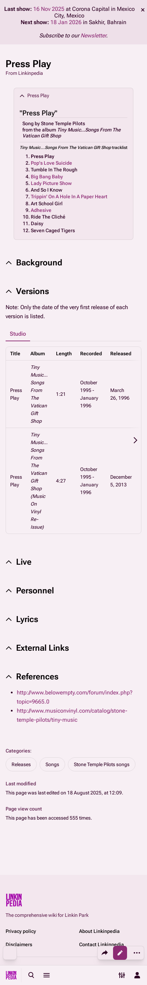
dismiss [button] (143, 10)
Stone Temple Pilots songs (102, 764)
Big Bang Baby (47, 176)
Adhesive (41, 210)
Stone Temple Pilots (63, 123)
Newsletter (93, 35)
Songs (52, 764)
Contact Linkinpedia (101, 944)
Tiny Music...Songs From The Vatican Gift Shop (65, 147)
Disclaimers (19, 944)
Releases (21, 764)
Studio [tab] (18, 333)
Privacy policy (21, 931)
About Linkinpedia (99, 931)
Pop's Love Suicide (51, 163)
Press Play (42, 156)
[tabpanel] (73, 440)
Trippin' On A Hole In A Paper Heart (69, 196)
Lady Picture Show (51, 183)
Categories (18, 751)
